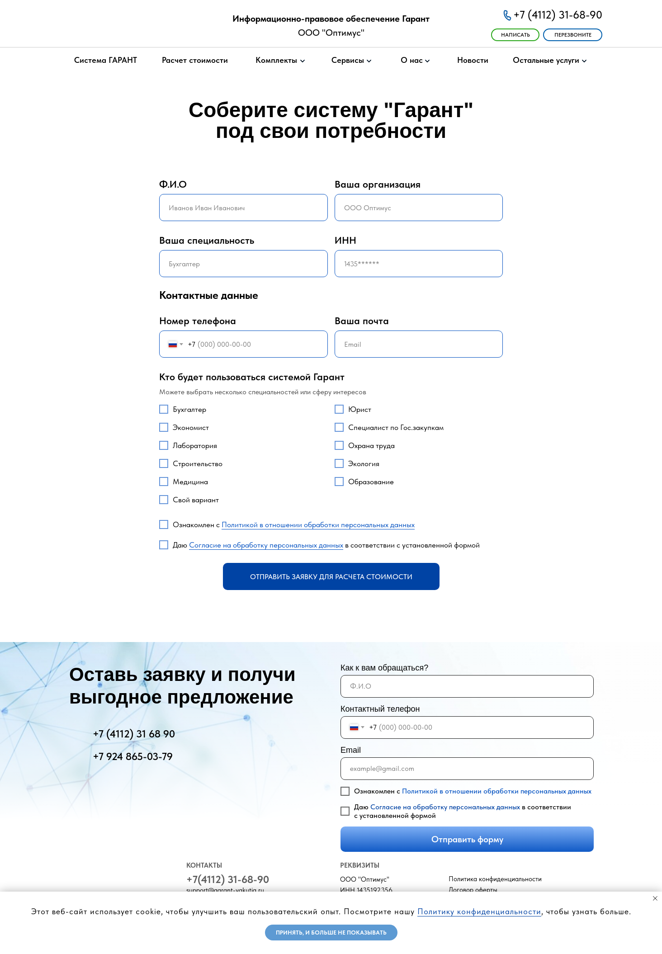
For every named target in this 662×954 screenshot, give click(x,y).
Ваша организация (378, 184)
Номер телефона (197, 320)
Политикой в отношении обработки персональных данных (318, 524)
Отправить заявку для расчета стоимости (331, 576)
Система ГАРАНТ (105, 60)
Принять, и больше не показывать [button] (331, 932)
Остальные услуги (546, 60)
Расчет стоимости (195, 60)
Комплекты (276, 60)
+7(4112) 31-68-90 (227, 879)
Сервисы (347, 60)
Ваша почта (362, 320)
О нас (412, 60)
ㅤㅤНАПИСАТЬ (515, 35)
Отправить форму (467, 839)
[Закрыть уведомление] (655, 898)
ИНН (345, 240)
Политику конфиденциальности (479, 911)
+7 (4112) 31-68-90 (557, 14)
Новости (472, 60)
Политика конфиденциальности (495, 879)
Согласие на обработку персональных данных (266, 544)
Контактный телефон (380, 708)
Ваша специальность (206, 240)
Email (350, 750)
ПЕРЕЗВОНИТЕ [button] (572, 35)
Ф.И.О (173, 184)
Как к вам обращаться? (384, 667)
